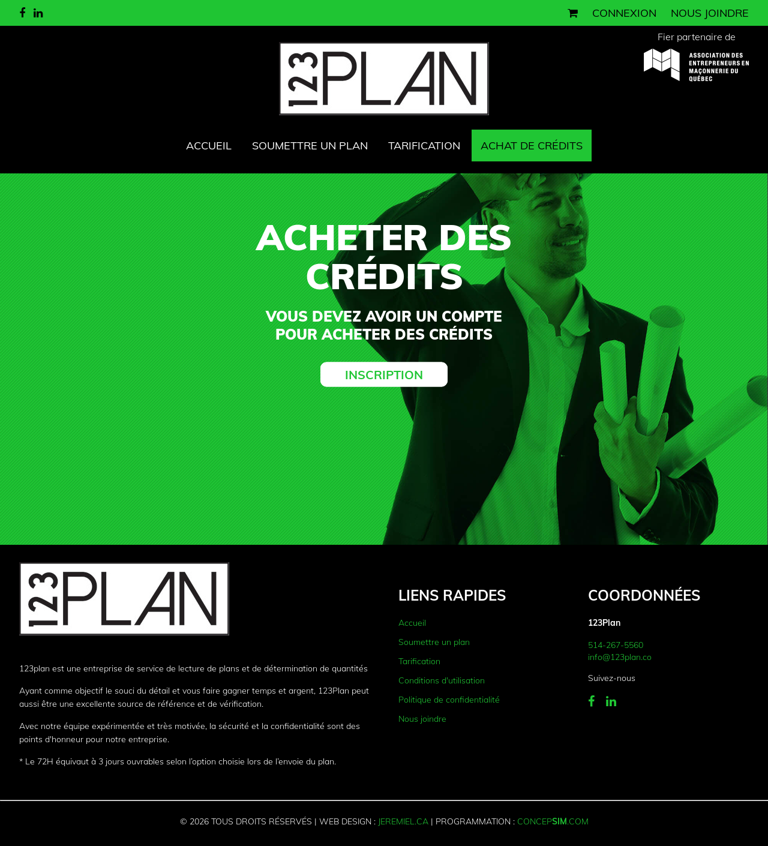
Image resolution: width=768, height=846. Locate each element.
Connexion (624, 13)
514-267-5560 (615, 645)
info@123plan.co (620, 657)
